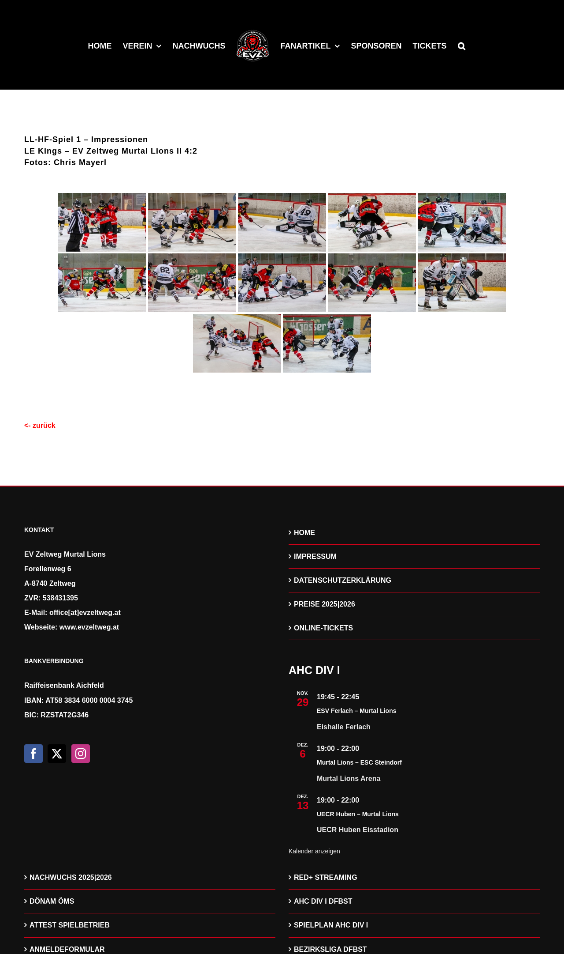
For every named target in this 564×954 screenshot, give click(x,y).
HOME (304, 532)
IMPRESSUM (315, 556)
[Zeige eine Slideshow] (282, 389)
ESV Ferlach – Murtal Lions (357, 710)
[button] (461, 45)
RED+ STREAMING (325, 877)
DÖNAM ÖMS (52, 901)
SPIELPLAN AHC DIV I (331, 925)
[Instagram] (80, 753)
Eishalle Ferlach (344, 727)
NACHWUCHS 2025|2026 (71, 877)
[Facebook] (33, 753)
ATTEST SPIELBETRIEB (70, 925)
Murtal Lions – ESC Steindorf (359, 762)
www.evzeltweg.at (89, 627)
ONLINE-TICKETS (323, 628)
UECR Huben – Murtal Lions (358, 814)
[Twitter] (57, 753)
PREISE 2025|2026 (324, 604)
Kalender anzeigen (314, 851)
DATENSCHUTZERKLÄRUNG (342, 580)
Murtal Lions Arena (348, 778)
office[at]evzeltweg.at (85, 612)
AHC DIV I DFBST (323, 901)
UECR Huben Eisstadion (357, 829)
